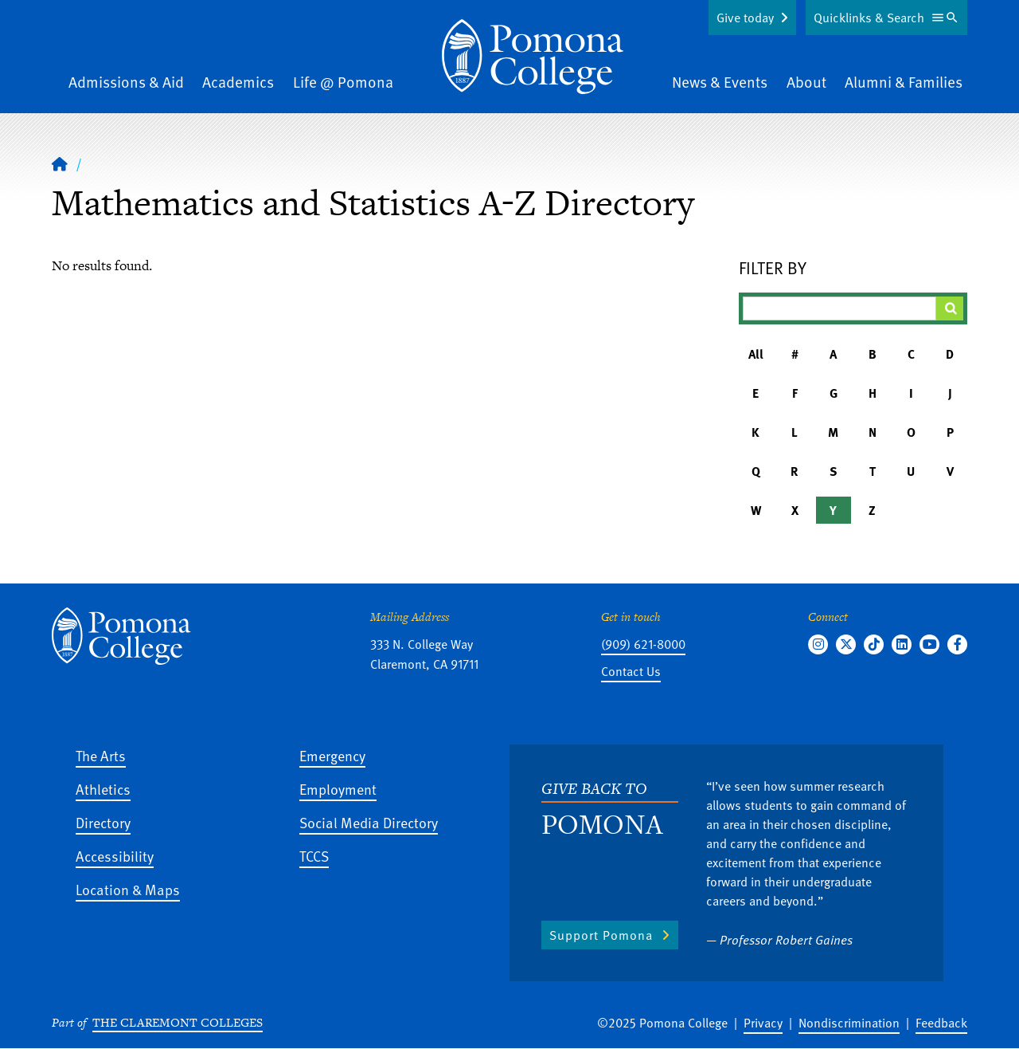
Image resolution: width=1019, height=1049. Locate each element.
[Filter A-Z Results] (840, 308)
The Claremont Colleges (177, 1022)
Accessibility (115, 855)
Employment (338, 789)
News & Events (719, 81)
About (806, 81)
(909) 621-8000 (643, 644)
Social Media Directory (368, 822)
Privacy (763, 1022)
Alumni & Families (903, 81)
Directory (103, 822)
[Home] (60, 163)
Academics (238, 81)
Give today (745, 17)
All (755, 353)
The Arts (101, 755)
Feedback (941, 1022)
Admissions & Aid (126, 81)
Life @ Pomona (343, 81)
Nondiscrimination (849, 1022)
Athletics (103, 789)
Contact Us (631, 671)
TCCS (314, 855)
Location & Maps (128, 889)
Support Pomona (601, 935)
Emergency (332, 755)
